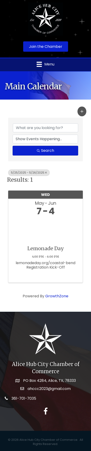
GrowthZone (56, 296)
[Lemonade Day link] (45, 229)
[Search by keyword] (45, 127)
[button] (81, 111)
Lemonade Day (45, 248)
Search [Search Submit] (45, 150)
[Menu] (45, 64)
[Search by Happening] (45, 139)
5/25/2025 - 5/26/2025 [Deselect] (29, 173)
